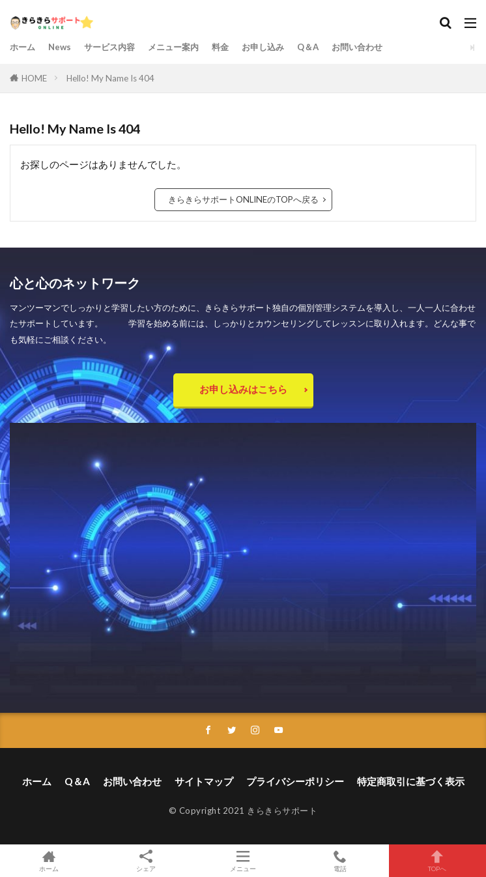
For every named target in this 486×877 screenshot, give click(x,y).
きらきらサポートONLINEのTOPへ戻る (243, 199)
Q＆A (308, 47)
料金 (220, 47)
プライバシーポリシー (295, 781)
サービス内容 (109, 47)
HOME (34, 78)
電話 (340, 861)
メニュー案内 (173, 47)
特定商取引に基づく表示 (411, 781)
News (59, 47)
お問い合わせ (357, 47)
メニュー (242, 861)
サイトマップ (204, 781)
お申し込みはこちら (243, 389)
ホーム (22, 47)
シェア (145, 861)
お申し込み (263, 47)
